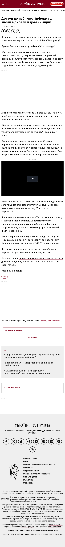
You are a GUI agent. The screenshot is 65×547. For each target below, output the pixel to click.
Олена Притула (27, 527)
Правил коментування (51, 321)
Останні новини (12, 387)
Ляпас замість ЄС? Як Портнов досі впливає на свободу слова (28, 364)
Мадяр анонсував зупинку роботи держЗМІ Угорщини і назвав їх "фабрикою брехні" (32, 356)
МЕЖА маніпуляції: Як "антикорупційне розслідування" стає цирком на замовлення (27, 372)
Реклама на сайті (30, 459)
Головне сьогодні (12, 330)
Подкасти (53, 10)
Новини (5, 10)
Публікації (15, 10)
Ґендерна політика (31, 471)
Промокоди (28, 483)
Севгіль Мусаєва (55, 525)
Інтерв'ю (35, 10)
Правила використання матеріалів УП (39, 465)
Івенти (44, 10)
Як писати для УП (30, 477)
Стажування (28, 480)
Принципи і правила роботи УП (36, 474)
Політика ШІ (28, 468)
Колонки (26, 10)
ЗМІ (4, 277)
